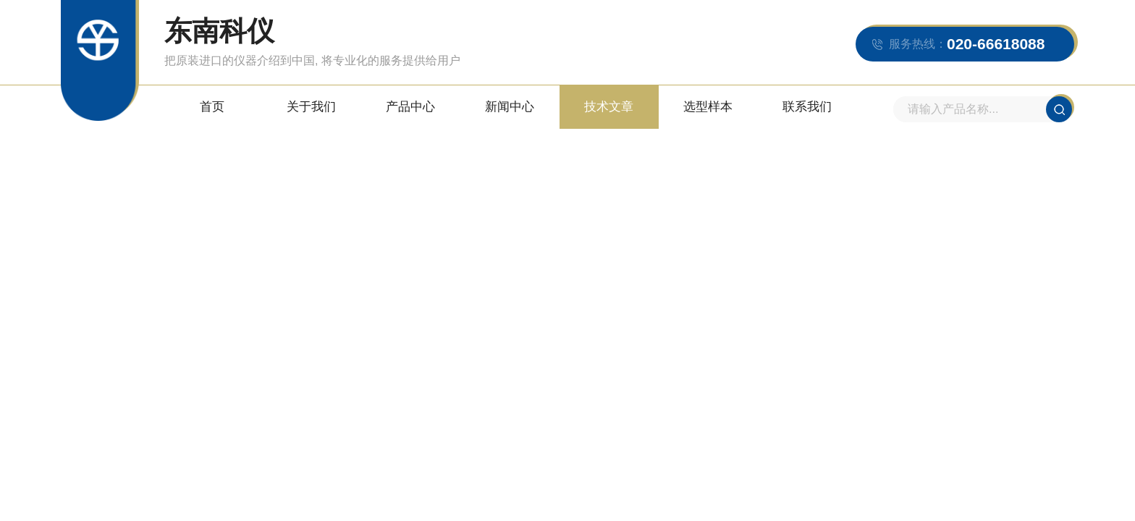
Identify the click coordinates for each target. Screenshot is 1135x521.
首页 (212, 107)
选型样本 (708, 107)
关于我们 (311, 107)
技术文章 (608, 107)
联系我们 (807, 107)
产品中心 (410, 107)
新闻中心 (509, 107)
